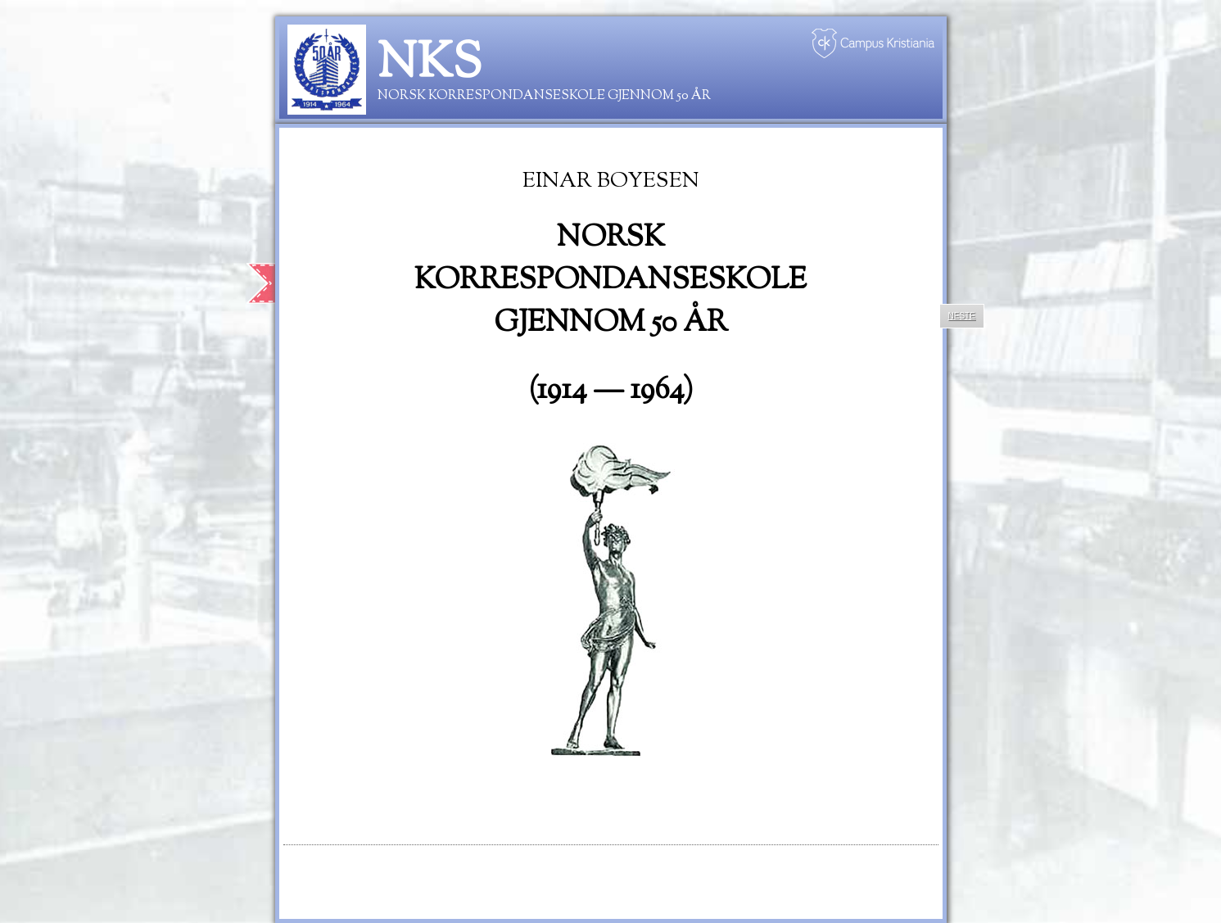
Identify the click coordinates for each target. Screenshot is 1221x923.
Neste (961, 315)
